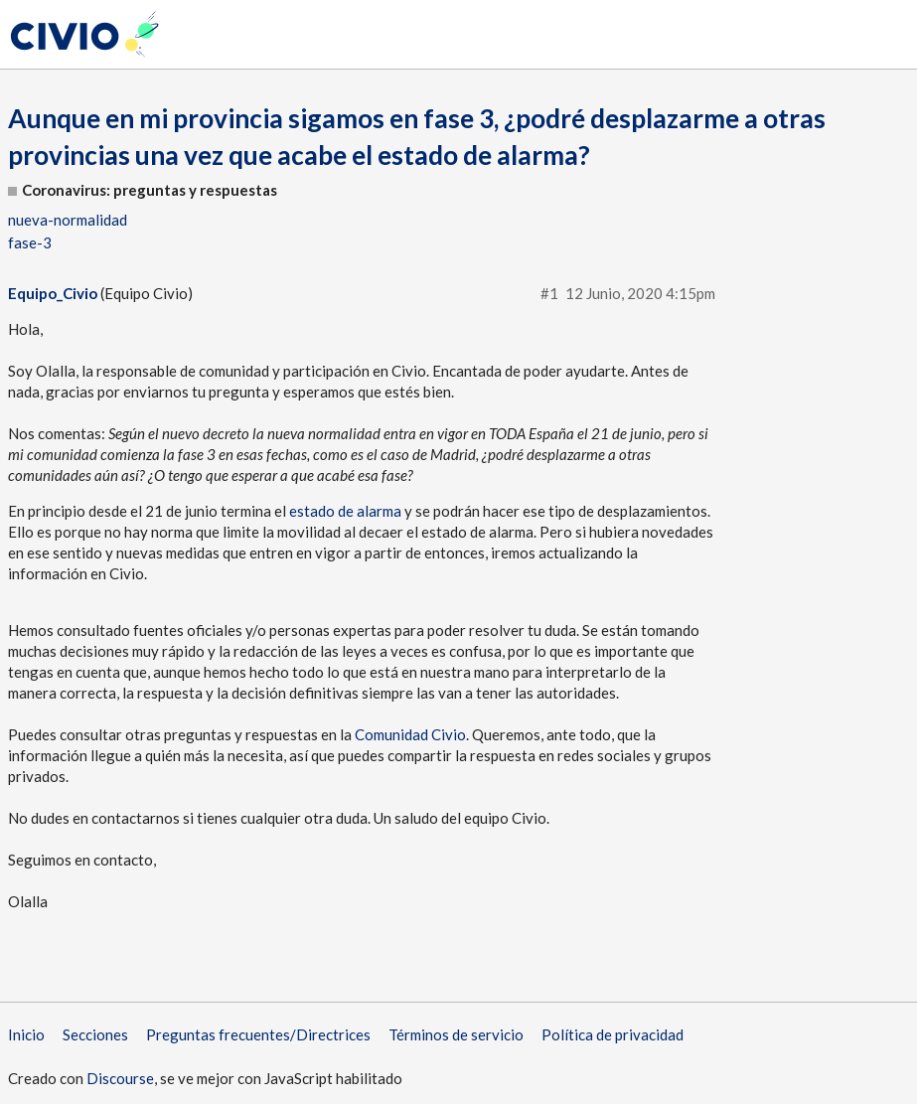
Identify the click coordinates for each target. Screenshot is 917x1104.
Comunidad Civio (410, 734)
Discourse (120, 1078)
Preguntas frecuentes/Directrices (258, 1034)
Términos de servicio (456, 1034)
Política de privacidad (612, 1034)
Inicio (26, 1034)
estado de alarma (345, 511)
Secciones (95, 1034)
